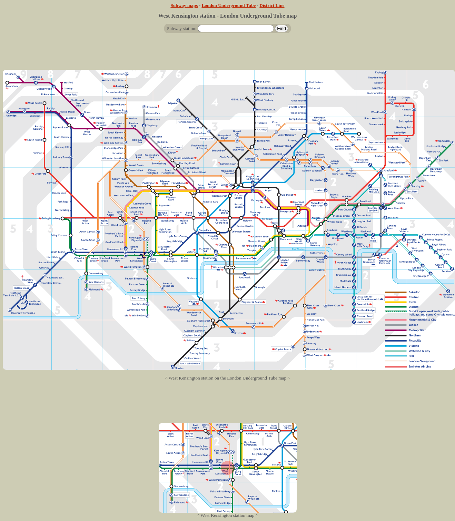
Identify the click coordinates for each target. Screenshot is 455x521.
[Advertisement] (227, 54)
